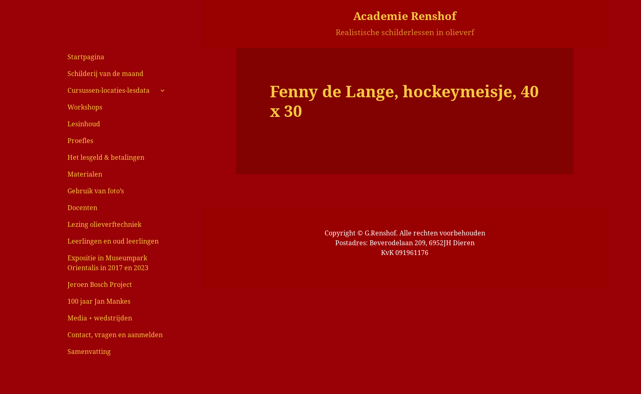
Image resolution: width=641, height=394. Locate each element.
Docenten (82, 207)
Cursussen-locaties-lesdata (108, 90)
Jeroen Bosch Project (99, 284)
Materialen (84, 174)
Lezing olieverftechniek (104, 224)
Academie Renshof (404, 15)
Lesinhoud (83, 123)
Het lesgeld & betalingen (105, 157)
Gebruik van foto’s (95, 190)
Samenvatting (89, 351)
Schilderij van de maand (105, 73)
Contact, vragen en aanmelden (115, 334)
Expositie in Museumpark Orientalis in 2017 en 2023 (107, 262)
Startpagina (85, 56)
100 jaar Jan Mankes (98, 301)
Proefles (80, 140)
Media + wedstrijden (99, 317)
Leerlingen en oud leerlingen (113, 241)
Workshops (84, 107)
